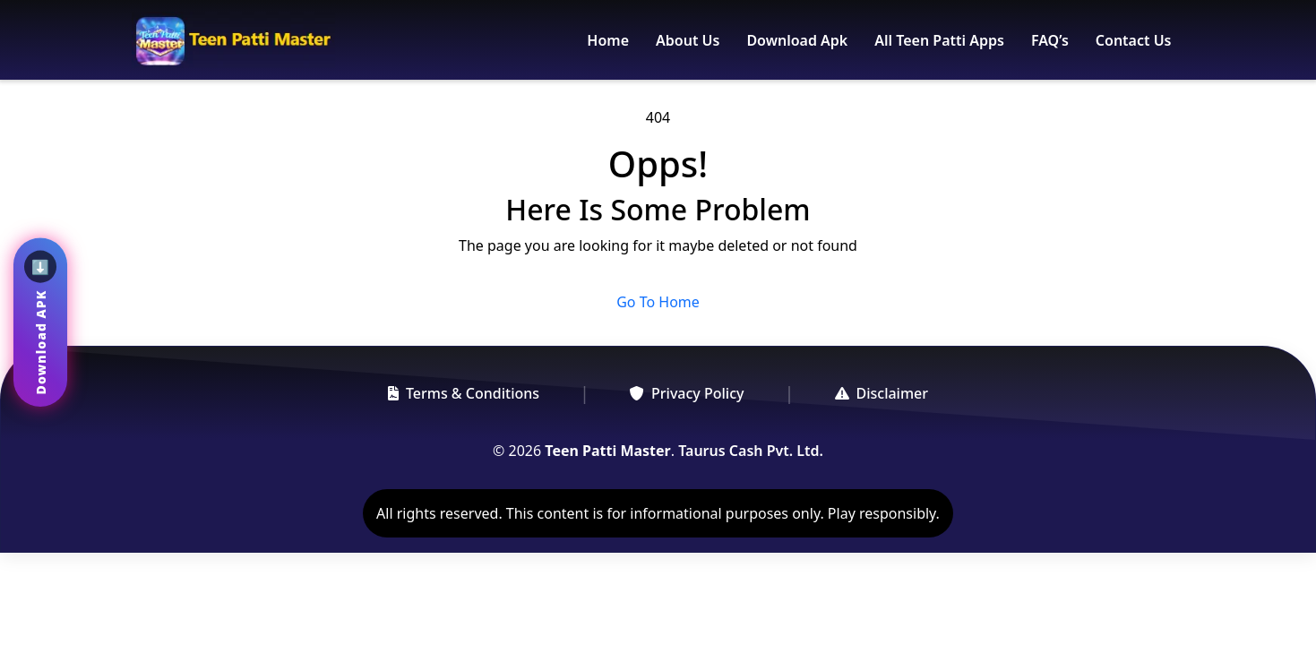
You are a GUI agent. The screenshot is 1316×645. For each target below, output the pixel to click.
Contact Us (1134, 40)
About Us (687, 40)
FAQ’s (1050, 40)
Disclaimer (882, 393)
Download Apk (796, 40)
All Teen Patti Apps (939, 40)
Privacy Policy (687, 393)
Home (608, 40)
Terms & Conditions (463, 393)
